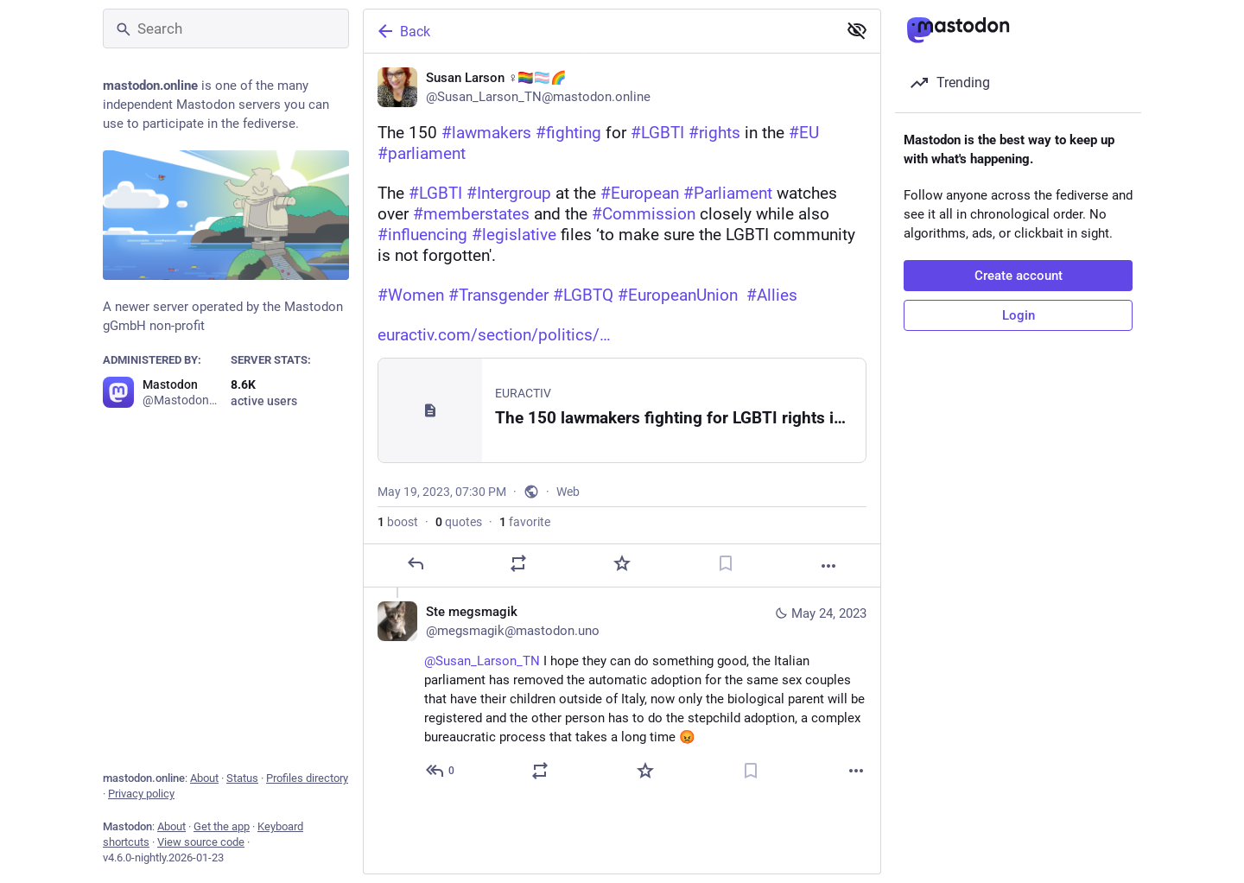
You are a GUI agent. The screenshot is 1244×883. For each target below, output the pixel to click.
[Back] (599, 31)
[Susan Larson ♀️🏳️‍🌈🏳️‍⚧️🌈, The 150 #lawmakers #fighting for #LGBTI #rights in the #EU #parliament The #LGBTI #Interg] (622, 321)
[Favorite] (622, 563)
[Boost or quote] (518, 563)
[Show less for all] (857, 30)
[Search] (226, 28)
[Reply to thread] (441, 770)
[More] (828, 566)
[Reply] (415, 563)
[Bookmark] (725, 563)
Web (568, 492)
